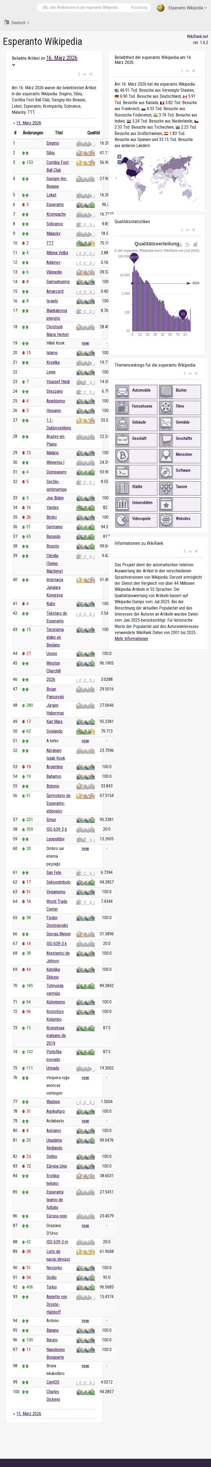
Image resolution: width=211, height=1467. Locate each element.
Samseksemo (58, 281)
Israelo (52, 301)
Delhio (51, 1156)
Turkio (51, 1287)
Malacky (53, 233)
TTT (50, 243)
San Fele (53, 872)
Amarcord (54, 291)
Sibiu (50, 152)
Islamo (52, 352)
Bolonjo (52, 786)
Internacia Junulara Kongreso (54, 587)
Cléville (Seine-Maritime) (54, 563)
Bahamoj (53, 776)
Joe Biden (55, 497)
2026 (50, 679)
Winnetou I (55, 462)
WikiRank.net (197, 36)
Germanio (54, 526)
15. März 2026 (28, 123)
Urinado (52, 1068)
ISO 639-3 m (57, 1241)
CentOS (52, 1382)
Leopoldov (55, 838)
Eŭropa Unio (56, 1166)
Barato (52, 1340)
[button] (79, 74)
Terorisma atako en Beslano (55, 637)
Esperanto (55, 204)
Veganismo (55, 891)
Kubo (50, 603)
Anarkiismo (55, 401)
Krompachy (56, 214)
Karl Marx (54, 721)
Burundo (53, 536)
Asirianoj (53, 1130)
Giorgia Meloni (58, 934)
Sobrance (54, 223)
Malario (52, 452)
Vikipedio (54, 272)
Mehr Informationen (131, 638)
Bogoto (52, 546)
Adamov (53, 262)
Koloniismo (55, 1002)
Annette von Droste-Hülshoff (56, 1304)
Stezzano (54, 391)
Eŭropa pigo (56, 1216)
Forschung (139, 7)
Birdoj (51, 517)
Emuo (51, 819)
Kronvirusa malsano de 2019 (56, 1035)
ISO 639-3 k (56, 943)
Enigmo (52, 143)
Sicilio (51, 1277)
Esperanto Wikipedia (182, 8)
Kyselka (53, 362)
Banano (52, 1330)
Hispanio (53, 410)
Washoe (53, 1101)
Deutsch (16, 22)
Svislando (54, 731)
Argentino (54, 766)
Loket (51, 194)
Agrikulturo (55, 1111)
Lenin (50, 372)
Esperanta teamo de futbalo (54, 1199)
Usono (51, 653)
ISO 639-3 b (56, 829)
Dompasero (56, 472)
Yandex (52, 507)
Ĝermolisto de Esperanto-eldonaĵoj (58, 803)
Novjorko (54, 1267)
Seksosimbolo (58, 882)
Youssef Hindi (58, 381)
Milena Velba (57, 252)
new (85, 343)
